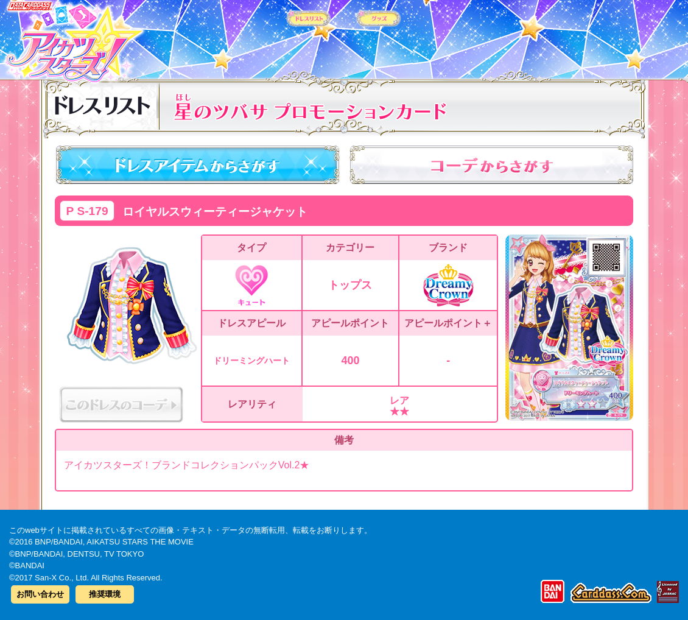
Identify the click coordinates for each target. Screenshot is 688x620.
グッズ (421, 36)
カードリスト (266, 36)
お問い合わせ (40, 594)
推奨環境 (105, 594)
